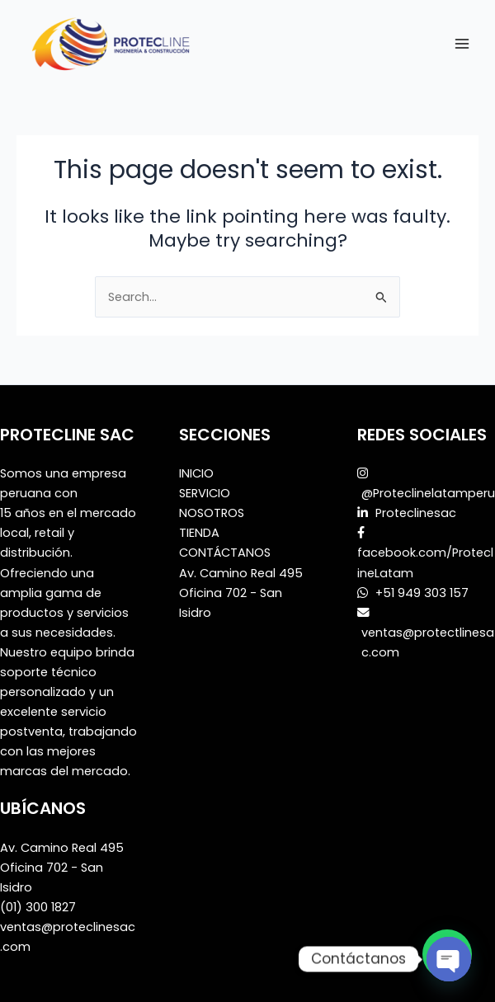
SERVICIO (204, 493)
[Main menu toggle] (462, 42)
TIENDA (199, 533)
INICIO (196, 473)
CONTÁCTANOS (225, 552)
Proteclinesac (415, 513)
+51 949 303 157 (420, 593)
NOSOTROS (211, 513)
